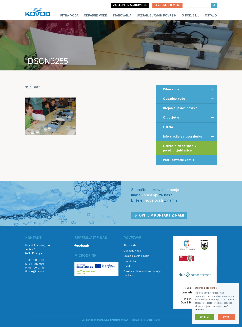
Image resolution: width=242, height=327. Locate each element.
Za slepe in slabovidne (130, 5)
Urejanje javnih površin (156, 15)
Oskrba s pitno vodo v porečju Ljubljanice (179, 148)
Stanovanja (121, 15)
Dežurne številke (167, 5)
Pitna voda (69, 15)
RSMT (157, 320)
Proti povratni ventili (178, 160)
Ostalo (211, 15)
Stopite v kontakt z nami (159, 215)
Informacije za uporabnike (182, 136)
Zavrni (226, 317)
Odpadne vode (95, 15)
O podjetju (190, 15)
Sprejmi (204, 317)
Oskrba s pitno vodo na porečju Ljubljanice (142, 273)
